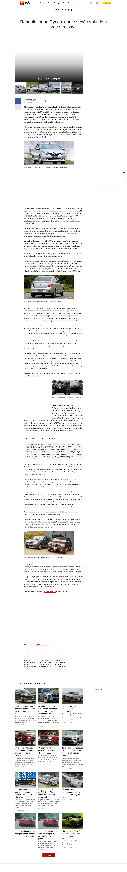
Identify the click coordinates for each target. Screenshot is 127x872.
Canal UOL (66, 3)
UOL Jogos (42, 3)
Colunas (74, 3)
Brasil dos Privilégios (54, 3)
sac (89, 3)
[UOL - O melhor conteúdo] (24, 3)
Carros (63, 10)
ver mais (49, 855)
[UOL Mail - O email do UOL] (93, 3)
